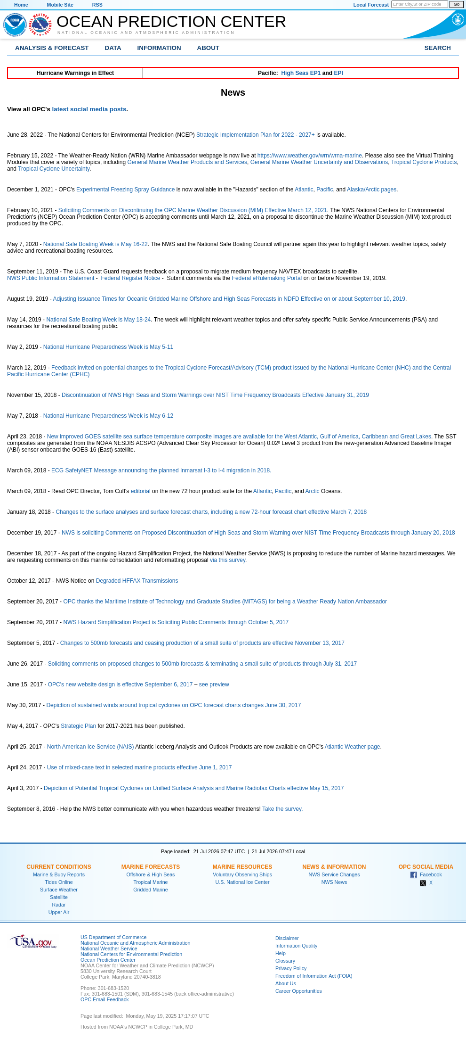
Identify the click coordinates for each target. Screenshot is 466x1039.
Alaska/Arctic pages (371, 189)
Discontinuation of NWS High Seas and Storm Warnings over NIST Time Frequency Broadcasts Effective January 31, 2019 (215, 395)
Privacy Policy (290, 968)
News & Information (334, 867)
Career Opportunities (298, 991)
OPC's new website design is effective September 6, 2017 (120, 684)
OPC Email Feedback (104, 999)
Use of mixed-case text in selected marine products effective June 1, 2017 (139, 767)
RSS (97, 5)
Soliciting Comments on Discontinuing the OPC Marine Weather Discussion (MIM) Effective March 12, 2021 (192, 210)
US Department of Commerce (113, 937)
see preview (214, 684)
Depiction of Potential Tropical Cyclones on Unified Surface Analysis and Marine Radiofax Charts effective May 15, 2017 (194, 788)
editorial (141, 491)
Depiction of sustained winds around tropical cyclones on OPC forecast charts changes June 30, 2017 (173, 705)
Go (456, 4)
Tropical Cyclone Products (424, 162)
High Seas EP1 (301, 73)
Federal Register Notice (130, 278)
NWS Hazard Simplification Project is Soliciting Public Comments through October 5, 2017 (176, 622)
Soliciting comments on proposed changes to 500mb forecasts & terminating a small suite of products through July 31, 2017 (202, 663)
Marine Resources (243, 867)
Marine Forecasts (150, 867)
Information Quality (296, 945)
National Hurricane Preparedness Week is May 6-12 (108, 415)
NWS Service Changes (334, 874)
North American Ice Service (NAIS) (90, 746)
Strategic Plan (78, 726)
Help (280, 953)
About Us (285, 983)
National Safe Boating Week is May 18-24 (98, 319)
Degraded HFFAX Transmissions (137, 580)
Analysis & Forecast (52, 47)
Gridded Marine (150, 889)
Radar (58, 904)
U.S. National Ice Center (243, 882)
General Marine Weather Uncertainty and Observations (319, 162)
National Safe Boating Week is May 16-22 (95, 244)
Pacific (324, 189)
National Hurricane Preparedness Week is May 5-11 (108, 347)
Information (159, 47)
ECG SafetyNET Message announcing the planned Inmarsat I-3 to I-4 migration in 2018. (161, 470)
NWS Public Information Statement (50, 278)
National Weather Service (108, 948)
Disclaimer (287, 938)
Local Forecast (371, 5)
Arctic (312, 491)
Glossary (285, 961)
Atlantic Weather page (352, 746)
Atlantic (304, 189)
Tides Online (58, 882)
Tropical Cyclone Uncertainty (53, 168)
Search (438, 47)
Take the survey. (282, 809)
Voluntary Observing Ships (242, 874)
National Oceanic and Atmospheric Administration (146, 32)
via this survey (227, 560)
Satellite (59, 897)
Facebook (426, 874)
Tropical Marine (150, 882)
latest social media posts (89, 109)
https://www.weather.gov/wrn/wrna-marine (309, 155)
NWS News (334, 882)
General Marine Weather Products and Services (187, 162)
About (208, 47)
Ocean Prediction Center (171, 21)
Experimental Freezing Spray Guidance (125, 189)
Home (21, 5)
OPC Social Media (426, 867)
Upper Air (58, 912)
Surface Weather (59, 889)
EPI (338, 73)
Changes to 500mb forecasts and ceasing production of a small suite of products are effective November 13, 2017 (202, 643)
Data (113, 47)
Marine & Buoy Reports (59, 874)
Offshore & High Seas (151, 874)
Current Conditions (58, 867)
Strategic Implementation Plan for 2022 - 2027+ (255, 135)
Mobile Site (60, 5)
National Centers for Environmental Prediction (131, 954)
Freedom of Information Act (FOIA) (313, 976)
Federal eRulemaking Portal (267, 278)
